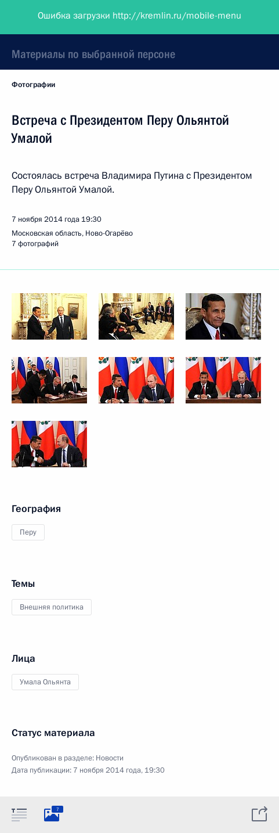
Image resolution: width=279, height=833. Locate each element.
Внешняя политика (52, 607)
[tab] (19, 814)
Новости (110, 758)
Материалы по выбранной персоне (93, 54)
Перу (28, 532)
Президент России (54, 17)
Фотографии (33, 85)
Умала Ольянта (45, 682)
